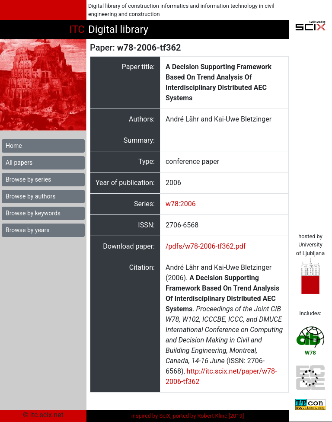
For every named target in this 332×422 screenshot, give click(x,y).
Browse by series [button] (28, 179)
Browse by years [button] (27, 230)
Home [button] (14, 145)
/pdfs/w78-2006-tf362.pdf (206, 246)
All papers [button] (19, 162)
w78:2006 (181, 204)
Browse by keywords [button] (33, 213)
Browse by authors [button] (30, 196)
